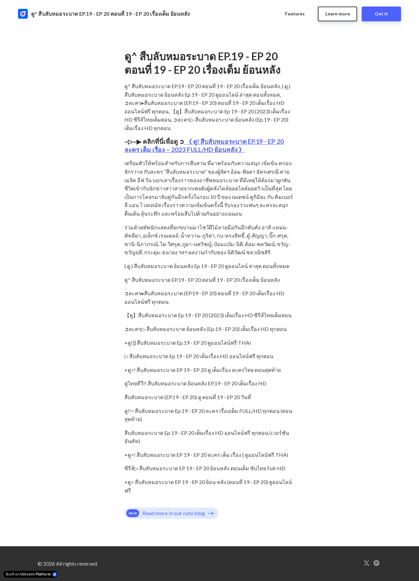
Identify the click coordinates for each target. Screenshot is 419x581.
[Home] (108, 14)
